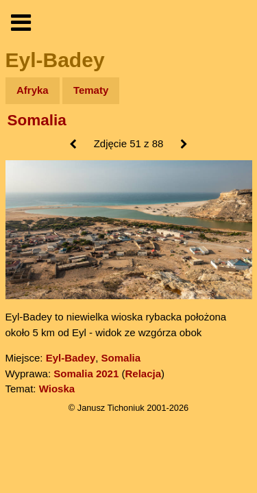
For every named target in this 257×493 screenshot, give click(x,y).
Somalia (37, 120)
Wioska (57, 388)
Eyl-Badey (71, 358)
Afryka (32, 90)
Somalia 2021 (86, 373)
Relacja (143, 373)
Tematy (90, 90)
